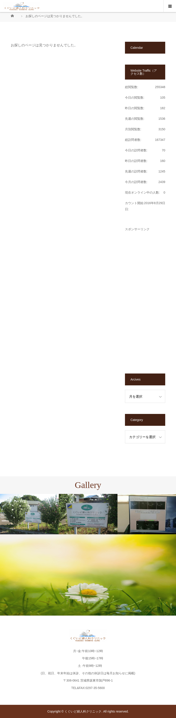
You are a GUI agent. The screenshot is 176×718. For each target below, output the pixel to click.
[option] (29, 514)
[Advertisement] (145, 297)
